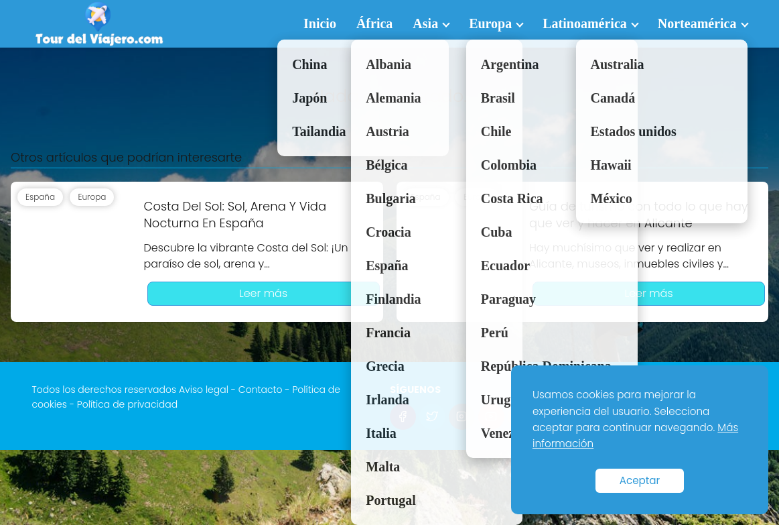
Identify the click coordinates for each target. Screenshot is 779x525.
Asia (425, 23)
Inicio (319, 23)
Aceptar (640, 480)
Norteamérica (697, 23)
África (374, 23)
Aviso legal (203, 389)
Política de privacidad (127, 404)
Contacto (260, 389)
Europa (490, 23)
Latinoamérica (585, 23)
